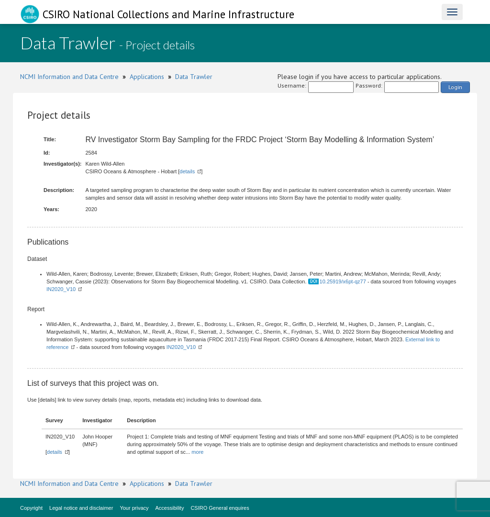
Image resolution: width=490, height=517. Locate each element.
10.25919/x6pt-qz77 (343, 281)
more (197, 452)
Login (455, 86)
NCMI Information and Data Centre (69, 76)
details (187, 171)
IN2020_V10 (61, 289)
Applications (147, 76)
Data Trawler (193, 76)
